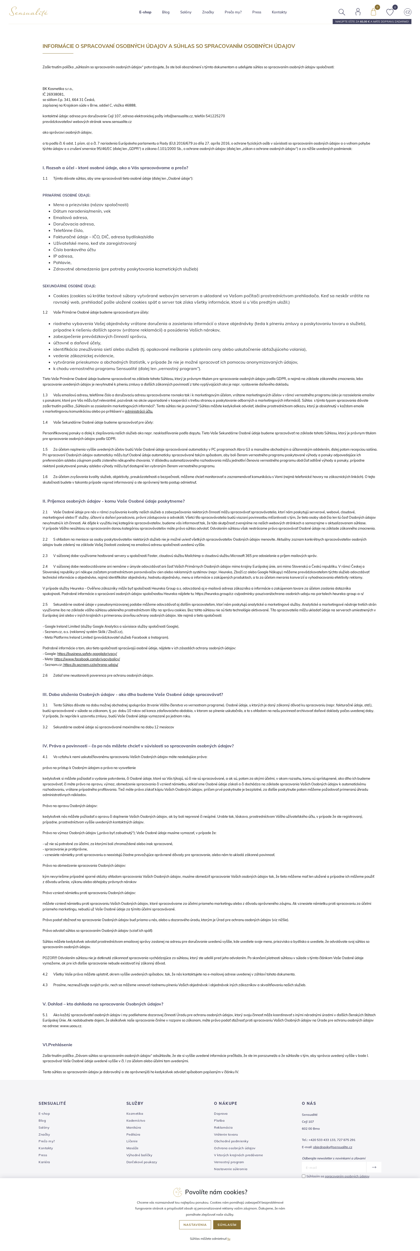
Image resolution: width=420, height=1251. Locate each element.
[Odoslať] (373, 1167)
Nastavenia (195, 1225)
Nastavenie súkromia (231, 1169)
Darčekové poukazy (141, 1162)
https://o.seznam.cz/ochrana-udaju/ (90, 664)
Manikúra (133, 1127)
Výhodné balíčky (139, 1155)
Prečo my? (233, 12)
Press (257, 12)
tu (228, 1239)
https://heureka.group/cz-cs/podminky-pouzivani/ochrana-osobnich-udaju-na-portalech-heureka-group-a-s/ (279, 593)
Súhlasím (227, 1225)
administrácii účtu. (139, 411)
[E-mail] (334, 1167)
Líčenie (132, 1141)
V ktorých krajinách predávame (238, 1155)
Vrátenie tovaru (226, 1134)
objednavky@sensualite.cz (332, 1147)
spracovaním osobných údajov (347, 1176)
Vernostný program (229, 1162)
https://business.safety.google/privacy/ (87, 653)
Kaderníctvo (135, 1120)
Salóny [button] (186, 12)
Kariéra (44, 1162)
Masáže (132, 1148)
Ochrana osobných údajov (235, 1148)
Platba (219, 1120)
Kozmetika (134, 1113)
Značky (208, 12)
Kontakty (279, 12)
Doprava (221, 1113)
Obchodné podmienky (231, 1141)
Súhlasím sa (337, 1176)
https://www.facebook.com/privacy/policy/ (87, 659)
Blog (166, 12)
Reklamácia (223, 1127)
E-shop (44, 1113)
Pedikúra (133, 1134)
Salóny (44, 1127)
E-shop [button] (146, 12)
